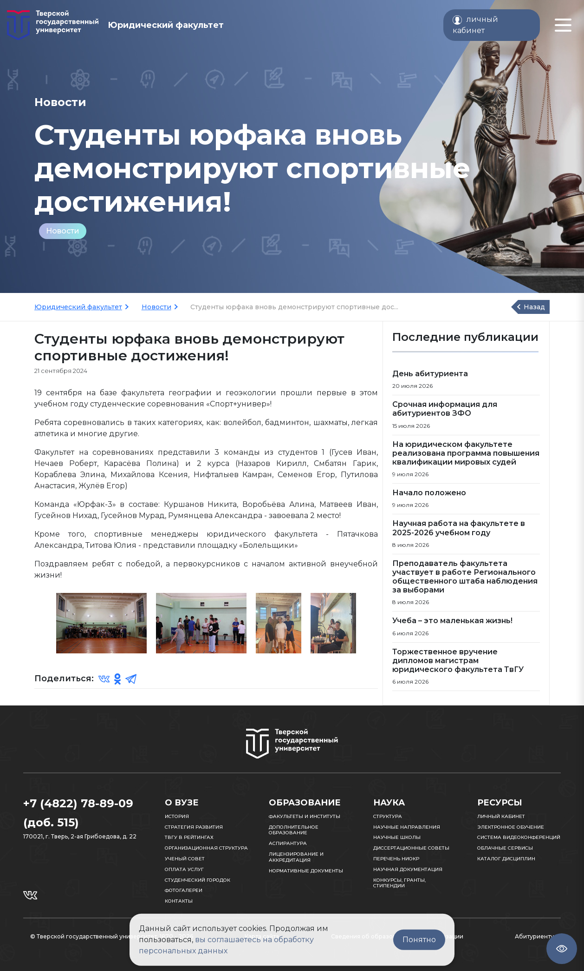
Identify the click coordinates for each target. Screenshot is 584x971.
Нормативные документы (306, 871)
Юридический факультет (78, 307)
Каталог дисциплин (506, 859)
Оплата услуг (184, 869)
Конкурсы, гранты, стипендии (399, 883)
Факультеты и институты (304, 816)
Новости (62, 230)
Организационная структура (206, 848)
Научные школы (397, 837)
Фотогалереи (183, 890)
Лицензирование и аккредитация (296, 857)
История (177, 816)
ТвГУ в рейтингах (189, 837)
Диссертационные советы (411, 848)
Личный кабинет (501, 816)
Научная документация (407, 869)
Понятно (419, 939)
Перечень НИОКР (396, 859)
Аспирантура (288, 843)
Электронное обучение (510, 827)
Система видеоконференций (518, 837)
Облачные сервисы (505, 848)
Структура (387, 816)
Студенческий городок (197, 880)
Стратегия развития (194, 827)
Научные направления (406, 827)
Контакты (179, 901)
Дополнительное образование (293, 830)
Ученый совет (185, 859)
